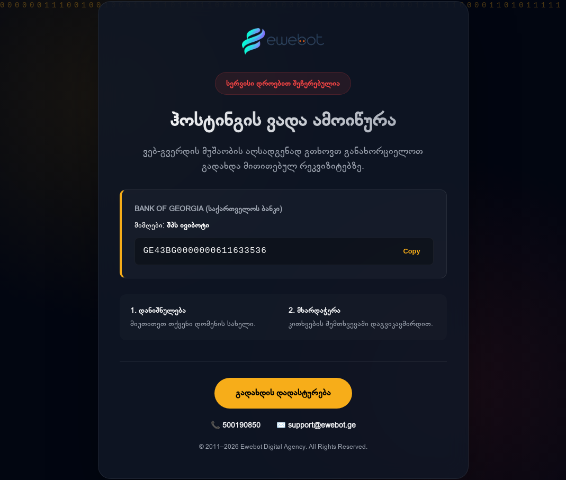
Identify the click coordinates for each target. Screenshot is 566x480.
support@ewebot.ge (322, 425)
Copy (411, 251)
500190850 (241, 425)
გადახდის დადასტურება (283, 393)
